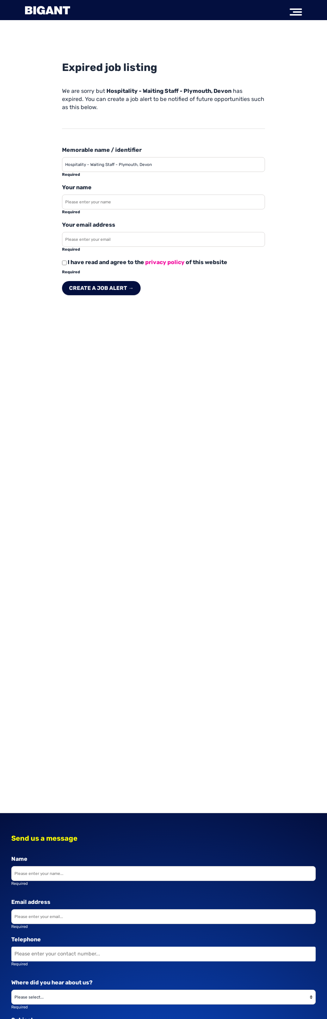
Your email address (88, 224)
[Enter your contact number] (163, 954)
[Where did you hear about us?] (163, 997)
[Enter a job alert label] (163, 164)
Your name (77, 187)
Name (19, 859)
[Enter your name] (163, 202)
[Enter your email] (163, 916)
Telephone (26, 939)
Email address (30, 902)
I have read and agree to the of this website (144, 262)
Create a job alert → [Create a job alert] (101, 288)
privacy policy (165, 262)
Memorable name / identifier (102, 150)
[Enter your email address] (163, 239)
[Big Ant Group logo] (47, 10)
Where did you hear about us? (52, 982)
